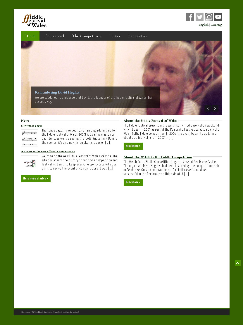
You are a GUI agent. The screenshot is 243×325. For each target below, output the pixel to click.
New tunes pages (31, 125)
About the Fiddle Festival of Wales (150, 120)
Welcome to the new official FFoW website (48, 151)
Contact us (137, 35)
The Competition (86, 35)
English (204, 25)
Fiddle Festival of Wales (48, 312)
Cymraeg (216, 25)
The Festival (54, 35)
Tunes (115, 35)
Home (30, 35)
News (25, 120)
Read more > (134, 146)
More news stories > (36, 179)
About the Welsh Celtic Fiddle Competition (158, 157)
